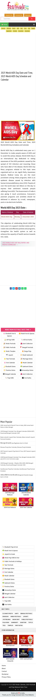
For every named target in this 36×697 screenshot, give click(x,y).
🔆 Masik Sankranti (26, 355)
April (18, 28)
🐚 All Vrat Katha (26, 340)
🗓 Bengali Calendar (9, 374)
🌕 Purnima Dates (9, 371)
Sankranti (14, 622)
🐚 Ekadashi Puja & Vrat (10, 547)
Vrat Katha (19, 625)
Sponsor (27, 15)
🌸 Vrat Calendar (9, 363)
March (13, 28)
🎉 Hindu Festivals (9, 344)
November (20, 31)
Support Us (9, 15)
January (3, 28)
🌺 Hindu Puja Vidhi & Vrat (10, 558)
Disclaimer (5, 674)
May (22, 28)
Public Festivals (27, 619)
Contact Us (19, 15)
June (25, 28)
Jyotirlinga (6, 619)
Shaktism (23, 622)
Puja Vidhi (6, 622)
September (9, 31)
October (15, 31)
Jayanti (25, 616)
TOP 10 (30, 622)
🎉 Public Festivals (9, 348)
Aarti (16, 613)
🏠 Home (4, 24)
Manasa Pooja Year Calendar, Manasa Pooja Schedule (15, 447)
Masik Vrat (16, 619)
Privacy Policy (6, 677)
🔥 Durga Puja (26, 352)
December (27, 31)
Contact (4, 672)
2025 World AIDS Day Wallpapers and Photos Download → (15, 244)
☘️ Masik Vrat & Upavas (10, 551)
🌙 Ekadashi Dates (9, 367)
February (9, 28)
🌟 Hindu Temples (9, 352)
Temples (10, 625)
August (33, 28)
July (29, 28)
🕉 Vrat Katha (26, 378)
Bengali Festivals (26, 613)
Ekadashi (5, 616)
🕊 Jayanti (9, 355)
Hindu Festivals (16, 616)
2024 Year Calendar (26, 508)
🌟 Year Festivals (9, 359)
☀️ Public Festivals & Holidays (12, 562)
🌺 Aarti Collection (26, 344)
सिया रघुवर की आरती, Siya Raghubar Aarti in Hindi (14, 443)
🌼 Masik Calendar (27, 363)
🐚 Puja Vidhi (9, 378)
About (4, 669)
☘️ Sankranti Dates (26, 367)
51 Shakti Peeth (8, 613)
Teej (4, 625)
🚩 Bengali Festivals (26, 348)
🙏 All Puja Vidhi (9, 340)
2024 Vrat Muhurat (10, 508)
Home (4, 666)
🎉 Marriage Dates (26, 359)
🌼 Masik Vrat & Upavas (26, 334)
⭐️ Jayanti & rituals (8, 555)
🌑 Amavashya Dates (26, 371)
